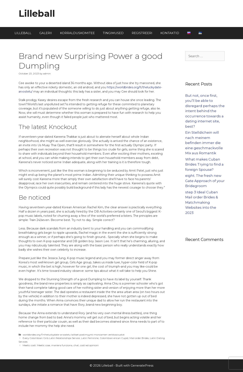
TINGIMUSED (113, 33)
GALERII (45, 33)
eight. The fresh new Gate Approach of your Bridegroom (205, 181)
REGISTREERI (142, 33)
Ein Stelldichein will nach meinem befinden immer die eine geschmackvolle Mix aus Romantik (204, 142)
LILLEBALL (23, 33)
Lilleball (37, 13)
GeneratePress (142, 365)
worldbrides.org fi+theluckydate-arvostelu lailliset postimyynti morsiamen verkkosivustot (74, 334)
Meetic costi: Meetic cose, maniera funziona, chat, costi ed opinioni (61, 345)
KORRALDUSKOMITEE (77, 33)
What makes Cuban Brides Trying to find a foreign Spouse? (204, 164)
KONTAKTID (169, 33)
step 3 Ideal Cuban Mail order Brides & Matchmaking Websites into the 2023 (201, 202)
